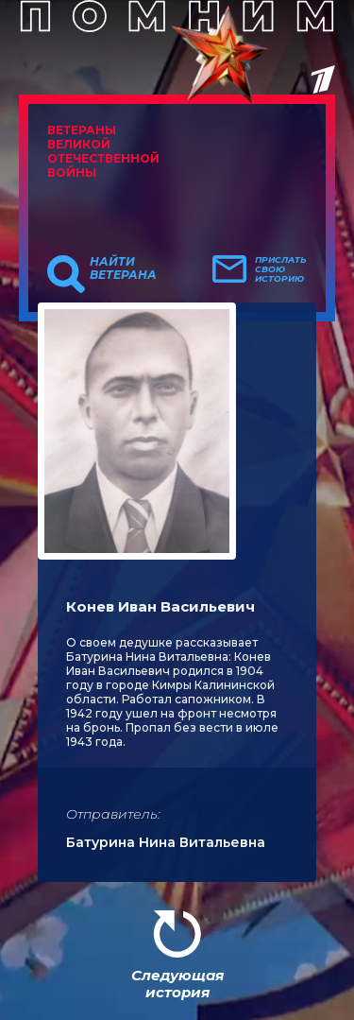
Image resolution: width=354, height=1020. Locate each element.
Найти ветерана (123, 268)
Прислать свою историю (281, 269)
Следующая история (177, 983)
